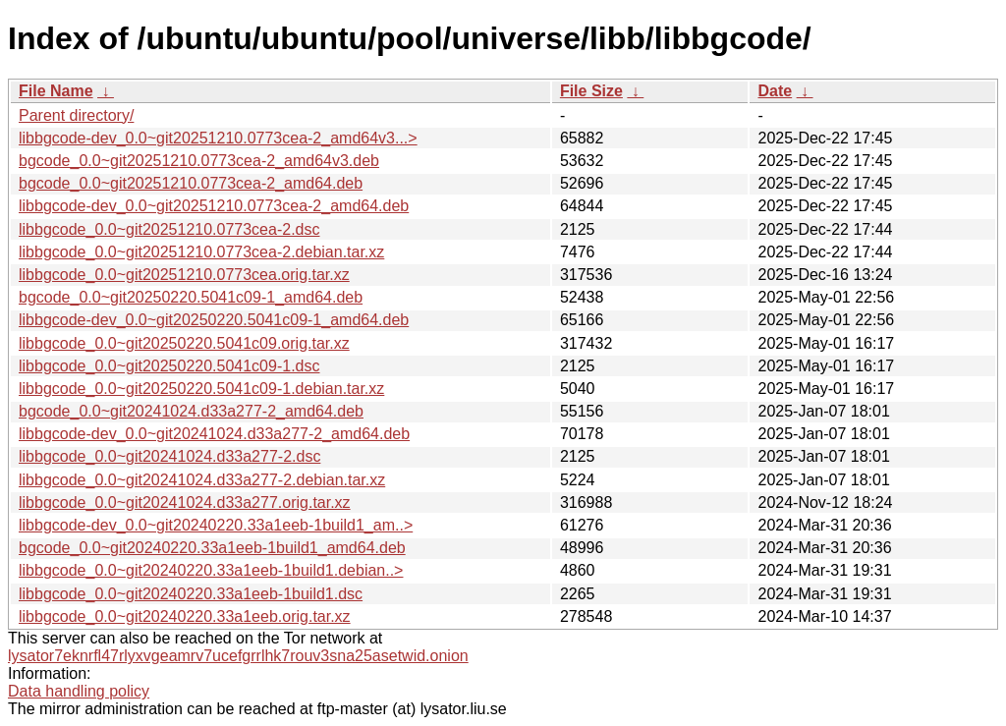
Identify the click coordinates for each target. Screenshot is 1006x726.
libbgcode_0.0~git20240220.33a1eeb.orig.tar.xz (185, 616)
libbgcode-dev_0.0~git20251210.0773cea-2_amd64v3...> (218, 138)
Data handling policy (78, 691)
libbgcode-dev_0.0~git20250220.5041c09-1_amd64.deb (214, 319)
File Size (591, 91)
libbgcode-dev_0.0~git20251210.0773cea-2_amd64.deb (214, 205)
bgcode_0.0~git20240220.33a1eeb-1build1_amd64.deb (212, 547)
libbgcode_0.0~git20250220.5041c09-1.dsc (169, 366)
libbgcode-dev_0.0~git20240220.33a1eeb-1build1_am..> (216, 525)
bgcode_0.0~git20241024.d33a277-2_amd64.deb (191, 411)
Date (774, 91)
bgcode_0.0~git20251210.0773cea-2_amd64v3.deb (199, 160)
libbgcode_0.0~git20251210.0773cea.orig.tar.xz (184, 274)
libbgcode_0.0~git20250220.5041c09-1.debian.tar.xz (201, 388)
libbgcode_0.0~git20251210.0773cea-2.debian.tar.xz (201, 252)
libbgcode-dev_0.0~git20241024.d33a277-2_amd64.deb (214, 433)
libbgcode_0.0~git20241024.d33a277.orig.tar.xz (185, 502)
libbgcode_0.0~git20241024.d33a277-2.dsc (169, 456)
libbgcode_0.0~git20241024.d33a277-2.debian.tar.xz (202, 480)
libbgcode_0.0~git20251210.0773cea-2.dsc (169, 229)
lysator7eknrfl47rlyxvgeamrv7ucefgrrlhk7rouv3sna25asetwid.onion (238, 655)
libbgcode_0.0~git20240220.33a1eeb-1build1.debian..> (211, 570)
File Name (56, 91)
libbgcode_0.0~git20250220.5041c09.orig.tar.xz (184, 343)
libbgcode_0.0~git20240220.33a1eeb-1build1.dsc (191, 594)
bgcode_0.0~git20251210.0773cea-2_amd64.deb (191, 183)
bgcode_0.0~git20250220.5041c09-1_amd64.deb (191, 297)
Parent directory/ (76, 115)
